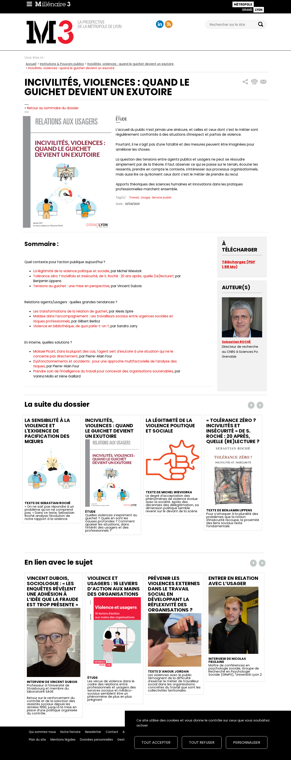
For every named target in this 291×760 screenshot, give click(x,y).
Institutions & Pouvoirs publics (62, 64)
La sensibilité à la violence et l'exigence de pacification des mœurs (47, 431)
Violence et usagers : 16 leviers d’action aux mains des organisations (113, 586)
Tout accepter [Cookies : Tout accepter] (156, 742)
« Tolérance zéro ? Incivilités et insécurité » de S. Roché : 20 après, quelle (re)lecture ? (233, 431)
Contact (112, 732)
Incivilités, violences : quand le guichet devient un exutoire (130, 64)
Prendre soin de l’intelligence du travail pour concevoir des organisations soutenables (103, 371)
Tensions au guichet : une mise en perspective (71, 286)
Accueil (31, 64)
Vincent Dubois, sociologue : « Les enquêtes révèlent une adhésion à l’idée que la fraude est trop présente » (52, 591)
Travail (134, 197)
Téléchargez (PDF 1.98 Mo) (238, 264)
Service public (162, 197)
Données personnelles (96, 740)
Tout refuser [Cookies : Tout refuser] (201, 742)
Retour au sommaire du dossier (53, 108)
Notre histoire (70, 732)
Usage (145, 197)
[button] (245, 82)
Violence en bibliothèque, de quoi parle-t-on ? (71, 326)
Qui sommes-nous (42, 732)
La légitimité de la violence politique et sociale (71, 271)
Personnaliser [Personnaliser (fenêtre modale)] (246, 742)
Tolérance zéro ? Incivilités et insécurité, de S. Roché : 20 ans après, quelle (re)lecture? (103, 276)
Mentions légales (63, 740)
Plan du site (37, 740)
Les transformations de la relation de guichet (70, 311)
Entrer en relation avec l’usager (233, 581)
